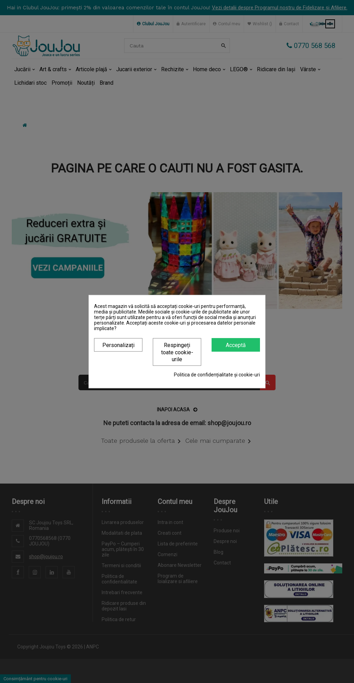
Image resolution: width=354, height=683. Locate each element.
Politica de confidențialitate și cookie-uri (217, 374)
